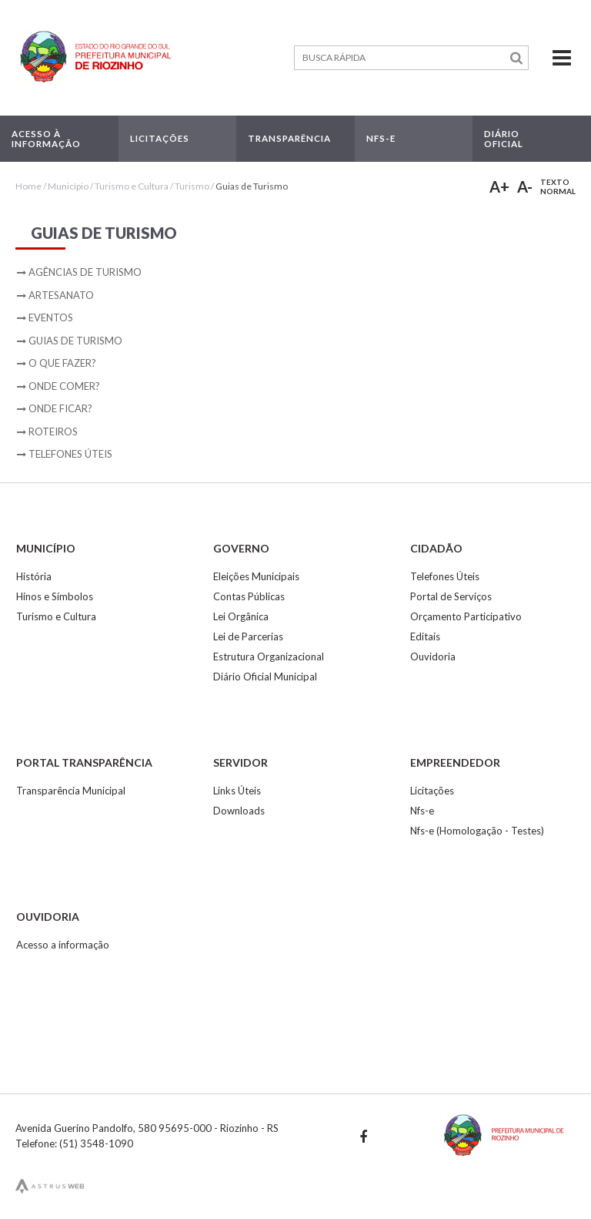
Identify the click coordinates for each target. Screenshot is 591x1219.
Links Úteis (237, 790)
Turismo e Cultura (132, 186)
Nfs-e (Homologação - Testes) (477, 830)
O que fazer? (62, 363)
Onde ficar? (60, 408)
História (34, 576)
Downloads (239, 810)
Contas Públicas (249, 596)
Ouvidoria (433, 656)
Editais (425, 636)
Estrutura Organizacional (268, 656)
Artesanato (61, 295)
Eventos (50, 317)
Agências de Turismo (85, 272)
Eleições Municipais (256, 576)
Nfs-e (422, 810)
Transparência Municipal (70, 790)
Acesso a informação (62, 945)
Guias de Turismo (251, 186)
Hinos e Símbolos (54, 596)
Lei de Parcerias (248, 636)
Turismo (192, 186)
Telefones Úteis (70, 454)
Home (28, 186)
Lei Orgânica (241, 616)
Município (68, 186)
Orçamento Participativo (466, 616)
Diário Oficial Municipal (265, 676)
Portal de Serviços (451, 596)
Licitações (432, 790)
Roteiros (53, 431)
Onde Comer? (64, 386)
